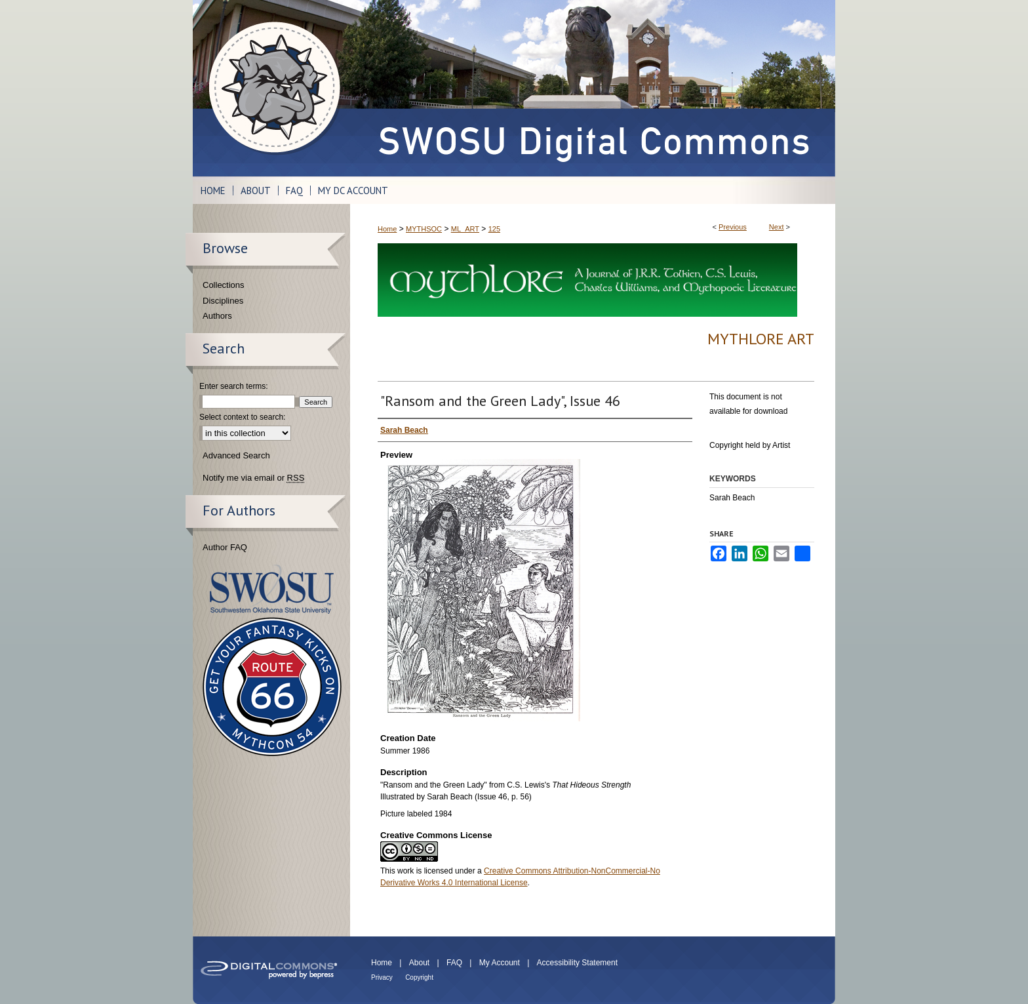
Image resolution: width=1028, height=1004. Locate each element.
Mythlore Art (760, 339)
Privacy (382, 977)
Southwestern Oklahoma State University (272, 589)
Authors (217, 316)
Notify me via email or (253, 478)
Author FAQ (225, 547)
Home (387, 229)
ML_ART (465, 229)
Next (776, 227)
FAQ (454, 962)
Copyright (419, 977)
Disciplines (223, 301)
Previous (733, 227)
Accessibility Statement (577, 962)
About (419, 962)
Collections (224, 285)
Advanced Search (236, 455)
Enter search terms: (233, 386)
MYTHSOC (424, 229)
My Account (499, 962)
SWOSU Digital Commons (592, 88)
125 (494, 229)
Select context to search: (242, 417)
